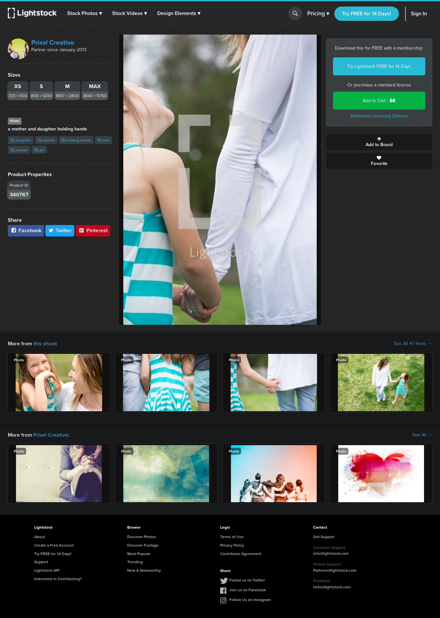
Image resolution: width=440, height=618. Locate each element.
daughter (20, 140)
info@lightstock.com (331, 553)
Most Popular (138, 553)
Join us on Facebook (247, 590)
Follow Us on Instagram (250, 599)
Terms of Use (232, 536)
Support (41, 562)
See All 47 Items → (413, 343)
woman (19, 150)
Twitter (60, 230)
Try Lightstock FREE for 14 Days (379, 66)
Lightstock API (46, 570)
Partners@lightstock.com (335, 570)
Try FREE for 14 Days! (366, 13)
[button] (84, 13)
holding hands (76, 140)
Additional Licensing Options (379, 116)
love (104, 140)
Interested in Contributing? (58, 578)
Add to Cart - (379, 100)
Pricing (318, 14)
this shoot (44, 343)
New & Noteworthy (144, 570)
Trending (135, 562)
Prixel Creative (52, 42)
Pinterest (93, 230)
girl (39, 150)
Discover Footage (143, 545)
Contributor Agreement (240, 553)
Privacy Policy (232, 545)
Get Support (324, 536)
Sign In (419, 13)
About (39, 536)
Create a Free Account (54, 545)
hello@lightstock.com (332, 587)
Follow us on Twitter (247, 580)
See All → (422, 435)
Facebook (25, 230)
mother (46, 140)
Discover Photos (141, 536)
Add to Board (379, 142)
